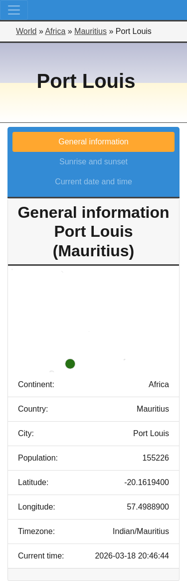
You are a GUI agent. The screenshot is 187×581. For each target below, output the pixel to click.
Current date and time (93, 181)
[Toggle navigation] (14, 10)
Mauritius (90, 31)
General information (93, 141)
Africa (55, 31)
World (26, 31)
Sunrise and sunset (93, 161)
